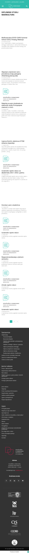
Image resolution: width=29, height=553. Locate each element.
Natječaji (4, 389)
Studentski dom (5, 419)
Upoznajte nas (5, 413)
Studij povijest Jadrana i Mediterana (12, 353)
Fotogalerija (5, 426)
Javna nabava (7, 366)
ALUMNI (22, 2)
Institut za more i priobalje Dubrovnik (11, 355)
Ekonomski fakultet (8, 339)
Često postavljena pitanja (8, 433)
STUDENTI (7, 2)
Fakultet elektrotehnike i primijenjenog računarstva (12, 341)
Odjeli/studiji (5, 335)
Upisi (4, 406)
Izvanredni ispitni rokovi (10, 233)
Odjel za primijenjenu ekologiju (11, 346)
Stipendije (4, 435)
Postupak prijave (6, 408)
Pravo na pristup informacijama (9, 391)
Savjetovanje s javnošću (8, 393)
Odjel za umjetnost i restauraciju (11, 349)
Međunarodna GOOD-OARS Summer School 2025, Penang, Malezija (14, 39)
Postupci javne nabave (7, 378)
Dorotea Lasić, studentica (11, 205)
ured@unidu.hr (19, 470)
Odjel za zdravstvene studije (10, 351)
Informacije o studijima (7, 417)
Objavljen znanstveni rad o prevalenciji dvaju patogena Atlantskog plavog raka (11, 74)
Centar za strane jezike (7, 359)
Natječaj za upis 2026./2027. (9, 410)
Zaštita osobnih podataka (8, 395)
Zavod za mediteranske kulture (9, 357)
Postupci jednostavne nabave (9, 380)
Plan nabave (5, 373)
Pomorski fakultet (7, 337)
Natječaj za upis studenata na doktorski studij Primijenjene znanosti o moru (12, 105)
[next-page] (17, 321)
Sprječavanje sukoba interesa (9, 370)
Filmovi (3, 421)
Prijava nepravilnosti (7, 399)
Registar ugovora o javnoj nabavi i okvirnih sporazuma (12, 375)
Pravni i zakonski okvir (7, 368)
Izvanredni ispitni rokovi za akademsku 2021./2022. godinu (13, 172)
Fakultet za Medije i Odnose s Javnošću (13, 344)
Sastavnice (6, 332)
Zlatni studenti (5, 423)
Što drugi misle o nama (7, 431)
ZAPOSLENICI (15, 2)
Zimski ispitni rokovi (9, 285)
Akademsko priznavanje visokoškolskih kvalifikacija (11, 428)
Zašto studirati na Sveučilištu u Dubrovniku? (12, 415)
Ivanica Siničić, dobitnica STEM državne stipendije (13, 142)
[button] (2, 6)
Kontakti (4, 438)
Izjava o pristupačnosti (7, 397)
